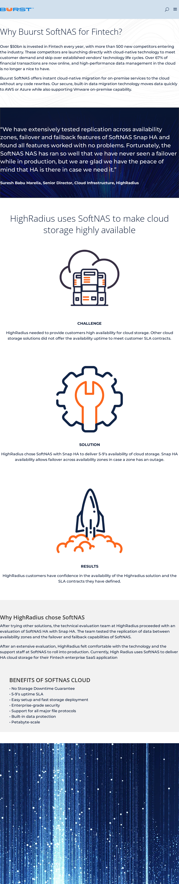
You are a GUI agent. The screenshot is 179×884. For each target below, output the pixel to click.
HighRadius (127, 183)
